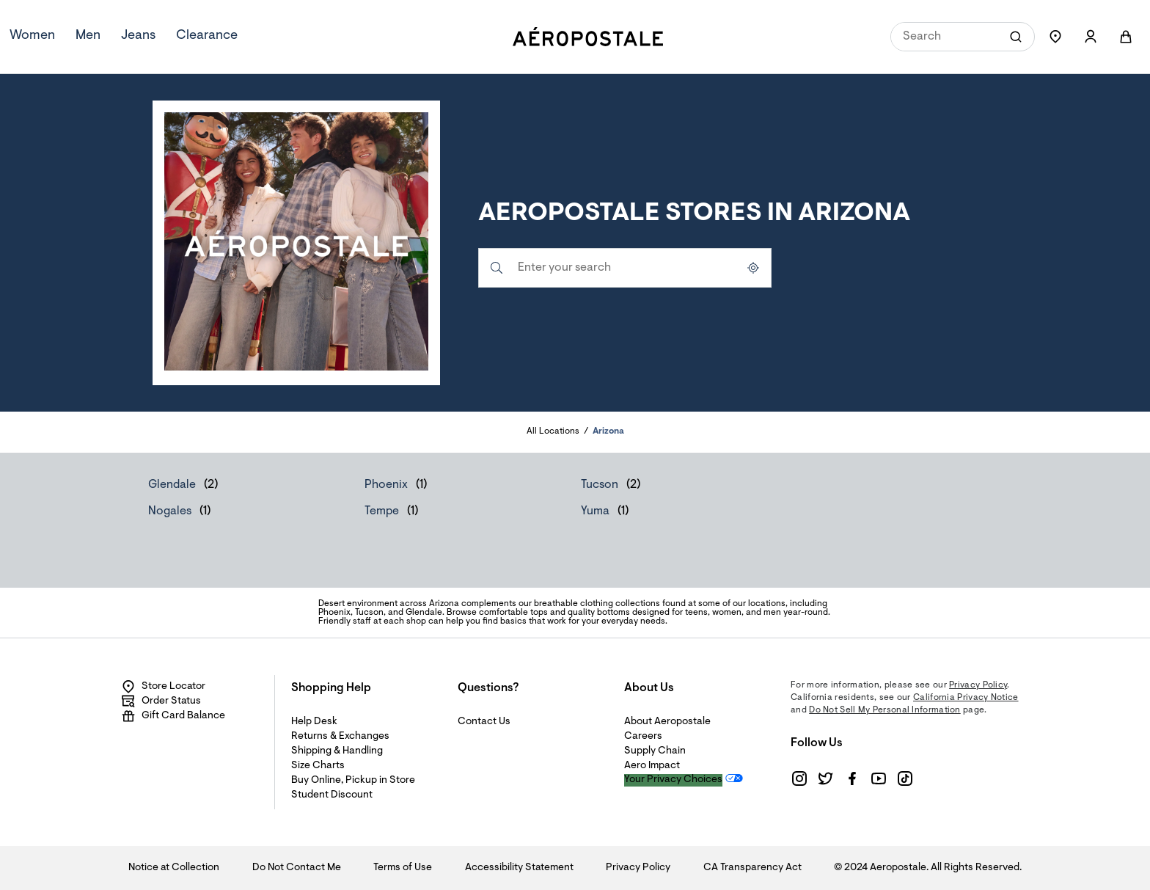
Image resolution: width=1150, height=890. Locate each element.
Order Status (161, 701)
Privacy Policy (978, 685)
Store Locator (163, 686)
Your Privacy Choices (673, 780)
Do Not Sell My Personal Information (885, 710)
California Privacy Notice (966, 697)
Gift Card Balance (173, 716)
